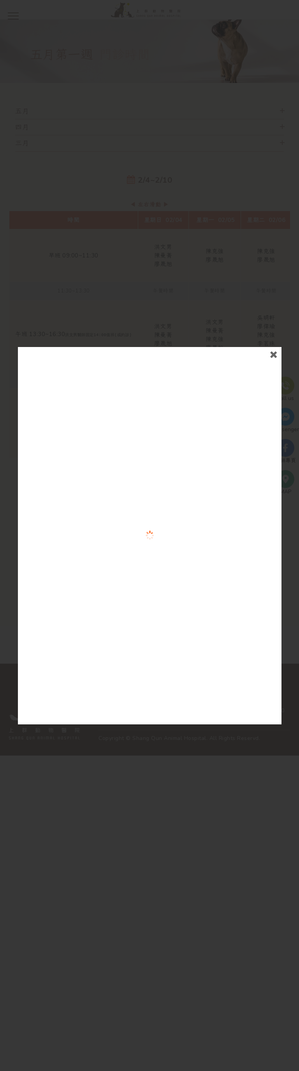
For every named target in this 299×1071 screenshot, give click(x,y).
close (268, 389)
